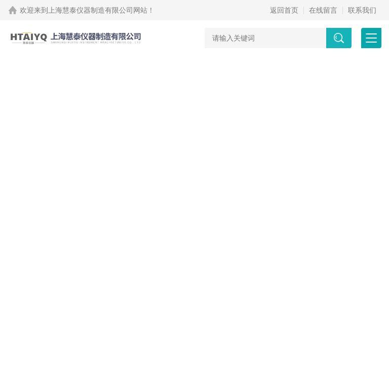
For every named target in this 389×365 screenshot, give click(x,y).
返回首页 (284, 10)
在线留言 (323, 10)
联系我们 (362, 10)
